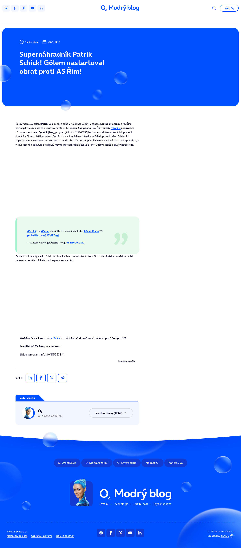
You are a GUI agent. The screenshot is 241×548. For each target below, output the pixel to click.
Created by (221, 536)
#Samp (45, 231)
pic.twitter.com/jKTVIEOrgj (43, 235)
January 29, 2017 (75, 242)
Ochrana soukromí (41, 536)
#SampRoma (91, 231)
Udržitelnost (127, 18)
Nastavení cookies (17, 536)
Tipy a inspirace (152, 18)
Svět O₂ (83, 18)
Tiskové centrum (65, 536)
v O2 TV (116, 128)
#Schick (31, 231)
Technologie (103, 18)
